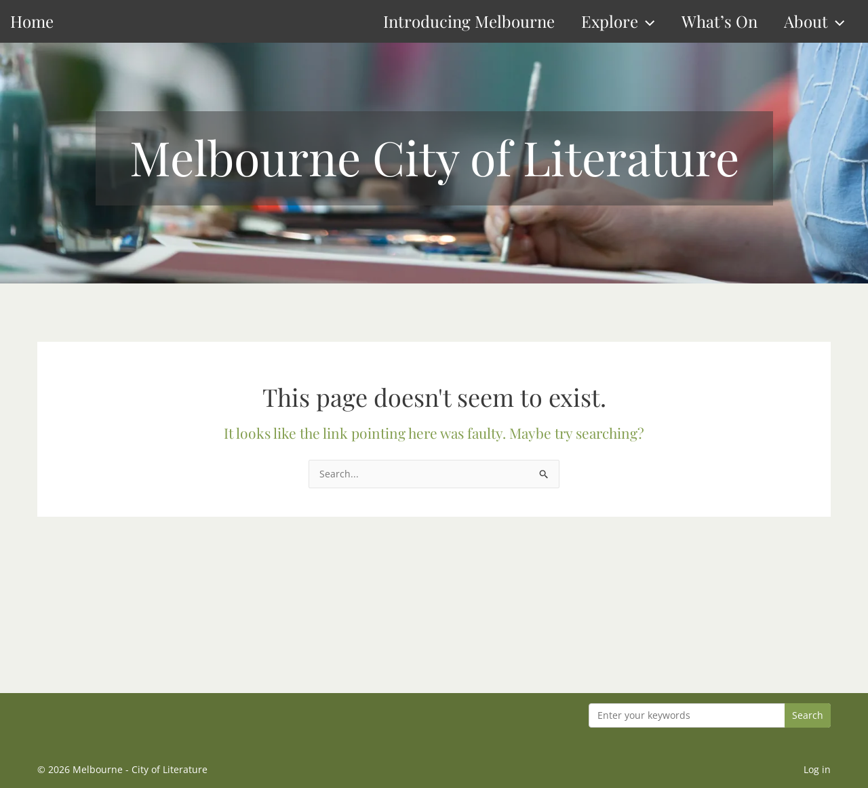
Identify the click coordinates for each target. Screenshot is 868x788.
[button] (646, 21)
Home (32, 21)
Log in (817, 769)
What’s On (719, 21)
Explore (617, 21)
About (814, 21)
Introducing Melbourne (469, 21)
